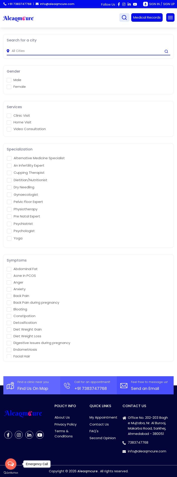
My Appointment (103, 417)
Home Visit (19, 122)
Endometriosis (22, 350)
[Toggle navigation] (170, 17)
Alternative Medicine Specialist (36, 158)
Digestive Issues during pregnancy (38, 343)
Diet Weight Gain (24, 329)
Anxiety (16, 289)
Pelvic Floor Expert (25, 202)
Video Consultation (26, 129)
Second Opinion (103, 438)
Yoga (14, 238)
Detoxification (22, 323)
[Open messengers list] (10, 464)
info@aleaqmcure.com (55, 4)
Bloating (17, 309)
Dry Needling (20, 187)
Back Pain (18, 296)
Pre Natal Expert (23, 216)
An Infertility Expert (25, 165)
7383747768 (138, 442)
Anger (15, 282)
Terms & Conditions (64, 433)
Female (16, 87)
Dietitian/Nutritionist (27, 180)
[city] (88, 50)
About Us (62, 417)
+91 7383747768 (17, 4)
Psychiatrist (20, 224)
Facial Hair (18, 356)
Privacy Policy (65, 424)
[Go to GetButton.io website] (11, 472)
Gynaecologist (22, 195)
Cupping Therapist (26, 173)
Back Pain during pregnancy (33, 303)
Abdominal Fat (22, 269)
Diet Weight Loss (24, 336)
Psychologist (21, 231)
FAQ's (94, 431)
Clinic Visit (18, 116)
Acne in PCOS (21, 276)
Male (14, 80)
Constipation (21, 316)
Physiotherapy (22, 209)
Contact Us (99, 424)
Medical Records (147, 17)
